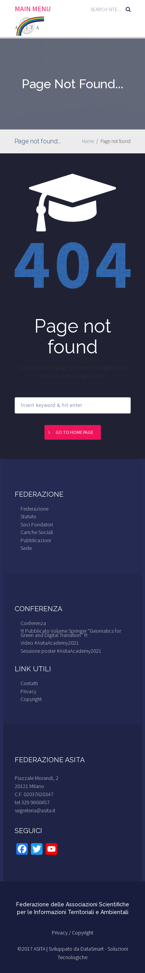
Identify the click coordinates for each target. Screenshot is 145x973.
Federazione (34, 508)
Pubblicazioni (35, 540)
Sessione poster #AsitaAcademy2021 (60, 650)
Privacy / (62, 932)
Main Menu (33, 9)
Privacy (28, 691)
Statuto (28, 516)
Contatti (29, 683)
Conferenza (33, 623)
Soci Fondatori (36, 524)
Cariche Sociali (36, 532)
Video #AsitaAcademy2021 (49, 642)
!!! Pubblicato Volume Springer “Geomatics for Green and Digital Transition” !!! (70, 633)
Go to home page (74, 432)
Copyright (31, 699)
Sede (26, 547)
